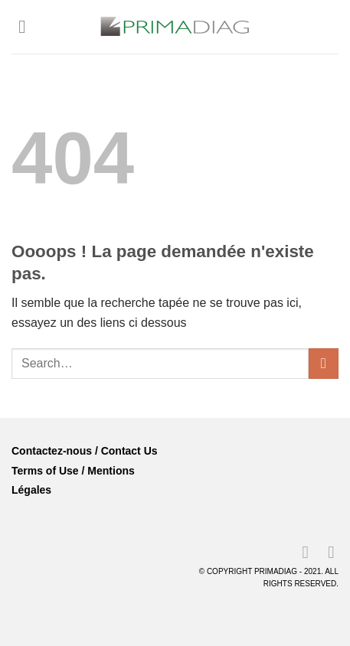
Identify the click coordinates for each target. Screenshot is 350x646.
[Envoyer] (324, 363)
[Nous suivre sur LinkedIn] (299, 552)
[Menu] (27, 26)
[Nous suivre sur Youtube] (325, 552)
